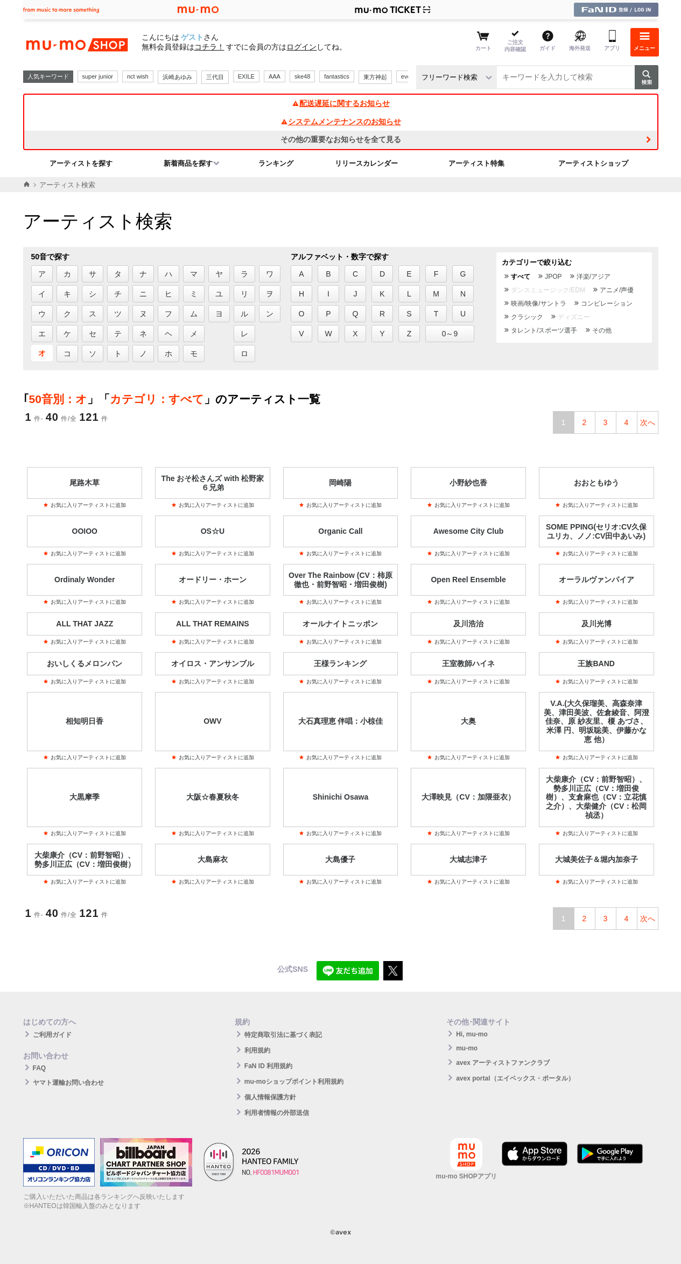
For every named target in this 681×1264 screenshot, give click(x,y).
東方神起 (375, 77)
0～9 (450, 333)
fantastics (336, 76)
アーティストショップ (593, 163)
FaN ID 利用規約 (268, 1066)
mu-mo (467, 1048)
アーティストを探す (81, 163)
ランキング (275, 163)
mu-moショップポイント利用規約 (293, 1081)
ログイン (301, 47)
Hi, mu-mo (472, 1034)
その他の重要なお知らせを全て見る (340, 139)
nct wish (138, 76)
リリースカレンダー (366, 163)
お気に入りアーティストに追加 (84, 505)
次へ (647, 422)
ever (406, 76)
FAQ (39, 1068)
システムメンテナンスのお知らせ (340, 121)
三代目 (215, 77)
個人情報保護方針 (270, 1097)
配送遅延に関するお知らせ (341, 103)
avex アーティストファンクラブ (503, 1063)
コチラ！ (209, 47)
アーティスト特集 (476, 163)
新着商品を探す (188, 163)
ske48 (302, 76)
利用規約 (257, 1050)
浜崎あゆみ (177, 77)
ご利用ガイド (52, 1035)
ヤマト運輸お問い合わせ (68, 1082)
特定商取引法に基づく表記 (283, 1035)
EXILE (246, 76)
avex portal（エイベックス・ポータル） (515, 1078)
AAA (274, 76)
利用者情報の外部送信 (276, 1113)
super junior (97, 76)
